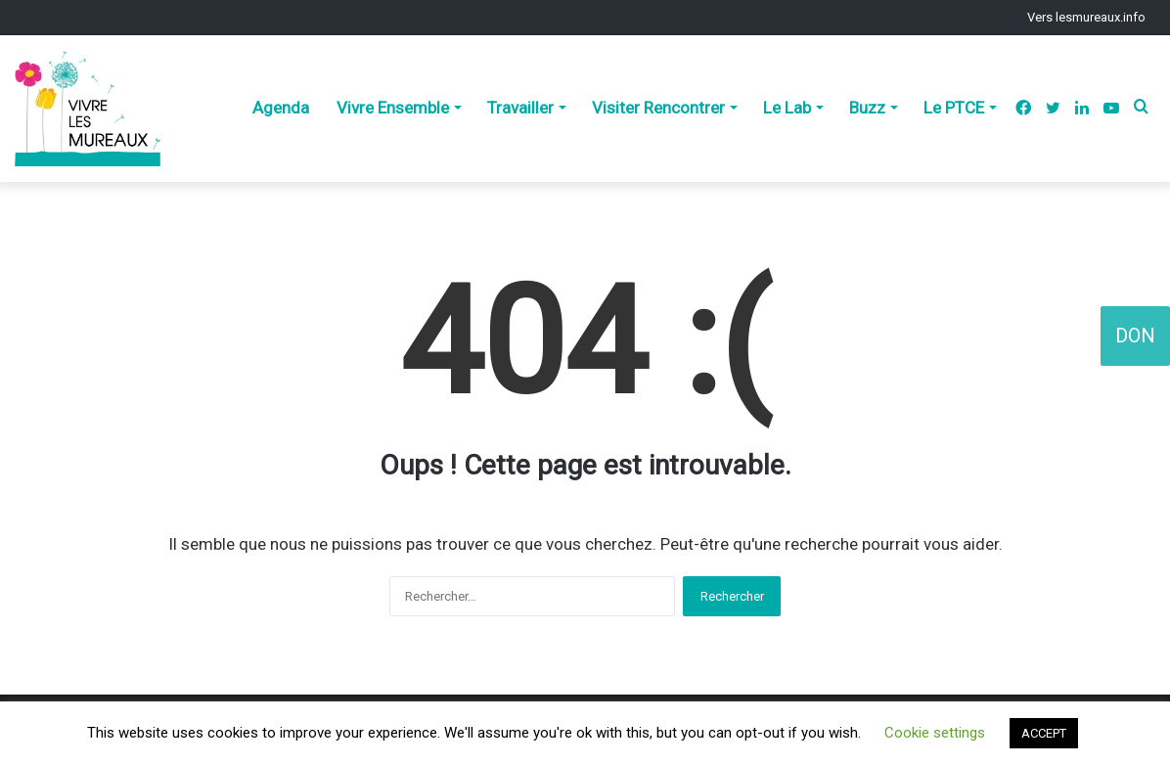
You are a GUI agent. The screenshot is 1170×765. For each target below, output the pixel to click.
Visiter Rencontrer (658, 107)
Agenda (280, 107)
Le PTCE (953, 107)
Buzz (867, 107)
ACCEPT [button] (1043, 733)
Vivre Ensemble (393, 107)
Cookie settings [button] (934, 733)
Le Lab (787, 107)
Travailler (520, 107)
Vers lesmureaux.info (1086, 17)
